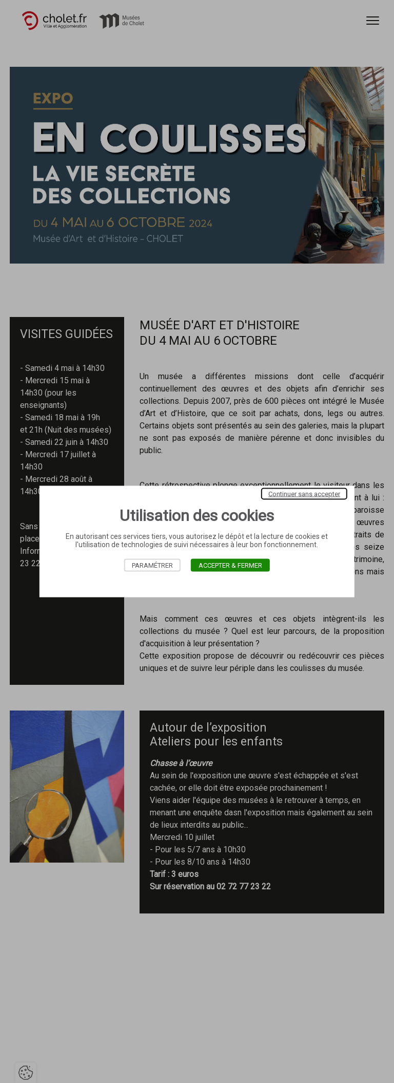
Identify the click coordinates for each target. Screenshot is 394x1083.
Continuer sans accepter (304, 494)
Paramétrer (152, 565)
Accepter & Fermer (230, 565)
